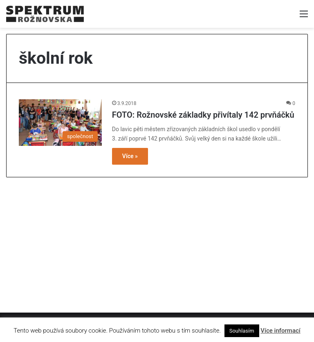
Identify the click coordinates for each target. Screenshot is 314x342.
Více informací (280, 330)
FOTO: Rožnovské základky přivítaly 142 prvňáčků (203, 115)
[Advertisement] (157, 240)
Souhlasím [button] (241, 331)
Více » (130, 156)
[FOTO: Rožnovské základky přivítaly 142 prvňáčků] (60, 122)
